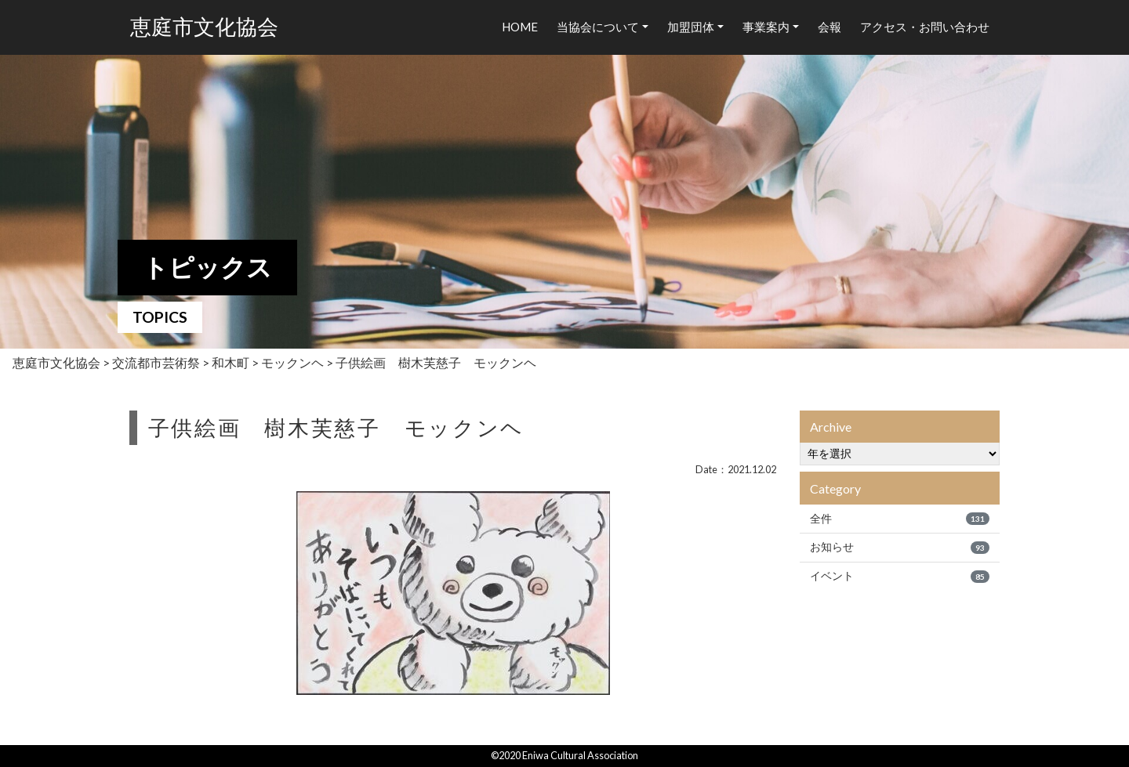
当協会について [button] (598, 27)
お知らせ (899, 547)
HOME (520, 27)
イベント (899, 576)
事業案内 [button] (766, 27)
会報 (829, 27)
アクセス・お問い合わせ (924, 27)
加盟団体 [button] (690, 27)
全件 (899, 518)
